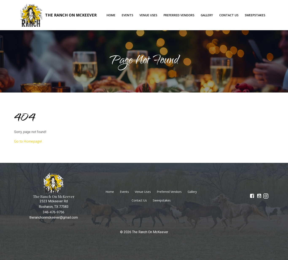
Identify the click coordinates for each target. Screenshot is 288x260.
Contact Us (228, 15)
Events (127, 15)
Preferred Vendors (179, 15)
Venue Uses (148, 15)
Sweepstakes (255, 15)
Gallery (207, 15)
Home (111, 15)
